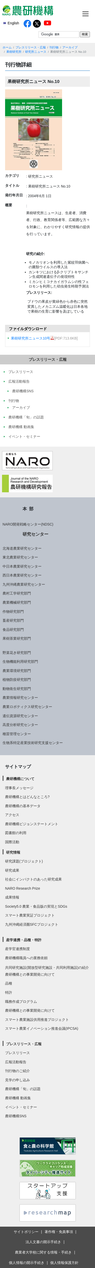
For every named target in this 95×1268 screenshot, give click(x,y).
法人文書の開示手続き (43, 1242)
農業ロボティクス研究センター (27, 707)
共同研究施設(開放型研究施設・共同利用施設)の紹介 (47, 968)
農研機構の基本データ (23, 806)
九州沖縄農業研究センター (24, 584)
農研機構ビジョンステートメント (31, 824)
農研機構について (20, 779)
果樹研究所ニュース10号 (32, 338)
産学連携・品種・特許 (24, 940)
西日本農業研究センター (22, 575)
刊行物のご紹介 (17, 1071)
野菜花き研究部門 (17, 653)
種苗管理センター (17, 734)
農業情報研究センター (20, 698)
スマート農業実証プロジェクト (30, 915)
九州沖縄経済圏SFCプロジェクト (31, 924)
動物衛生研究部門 (17, 689)
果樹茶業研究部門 (17, 638)
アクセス (12, 815)
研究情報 (13, 852)
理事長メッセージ (19, 788)
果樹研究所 (14, 51)
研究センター (35, 534)
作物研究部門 (13, 612)
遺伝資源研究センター (20, 716)
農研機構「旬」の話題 (23, 1089)
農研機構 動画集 (18, 1098)
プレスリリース (17, 1053)
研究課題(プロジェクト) (24, 861)
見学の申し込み (17, 1080)
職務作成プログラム (21, 1002)
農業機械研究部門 (17, 602)
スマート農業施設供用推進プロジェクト (37, 1020)
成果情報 (12, 897)
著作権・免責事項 (59, 1232)
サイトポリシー (26, 1232)
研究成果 (12, 870)
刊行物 (54, 47)
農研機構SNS (15, 1116)
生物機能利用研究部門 (20, 662)
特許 (8, 992)
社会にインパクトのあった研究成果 (33, 879)
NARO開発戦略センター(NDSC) (28, 524)
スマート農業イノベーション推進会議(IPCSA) (41, 1028)
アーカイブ (70, 47)
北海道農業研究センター (22, 548)
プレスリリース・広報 (30, 47)
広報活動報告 (15, 1062)
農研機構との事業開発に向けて (30, 974)
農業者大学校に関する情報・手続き (43, 1252)
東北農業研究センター (20, 557)
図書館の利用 (15, 833)
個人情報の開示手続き (26, 1263)
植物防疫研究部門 (17, 680)
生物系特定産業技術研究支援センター (33, 743)
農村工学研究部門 (17, 593)
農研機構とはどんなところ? (27, 797)
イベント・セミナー (21, 1107)
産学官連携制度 (17, 949)
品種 (8, 983)
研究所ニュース (35, 51)
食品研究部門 (13, 630)
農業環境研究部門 (17, 671)
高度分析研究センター (20, 725)
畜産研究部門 (13, 620)
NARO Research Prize (22, 888)
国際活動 (12, 842)
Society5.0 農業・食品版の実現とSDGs (36, 906)
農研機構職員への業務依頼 (26, 958)
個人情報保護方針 (64, 1263)
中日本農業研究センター (22, 566)
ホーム (7, 47)
